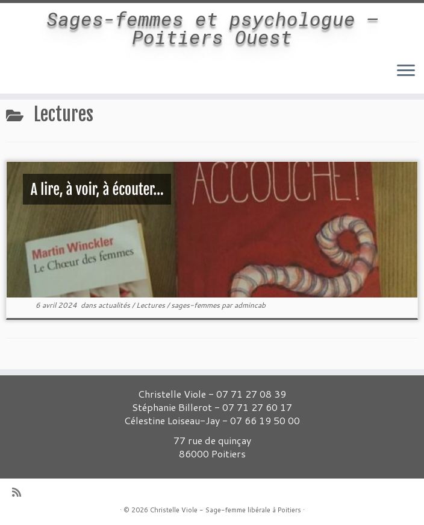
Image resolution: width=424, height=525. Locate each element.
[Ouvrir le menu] (406, 72)
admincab (250, 305)
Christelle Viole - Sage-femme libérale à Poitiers (225, 510)
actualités (115, 305)
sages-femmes (196, 305)
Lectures (151, 305)
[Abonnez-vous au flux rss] (20, 492)
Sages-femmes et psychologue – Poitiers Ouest (212, 28)
